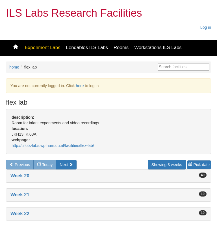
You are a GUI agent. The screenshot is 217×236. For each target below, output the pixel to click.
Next (66, 164)
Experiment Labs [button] (42, 47)
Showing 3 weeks (166, 164)
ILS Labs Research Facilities (74, 13)
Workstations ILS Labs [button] (158, 47)
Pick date (199, 164)
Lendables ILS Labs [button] (87, 47)
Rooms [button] (121, 47)
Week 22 (19, 213)
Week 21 (19, 194)
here (80, 85)
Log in (205, 27)
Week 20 (19, 175)
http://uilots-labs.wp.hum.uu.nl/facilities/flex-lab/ (53, 145)
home (14, 67)
